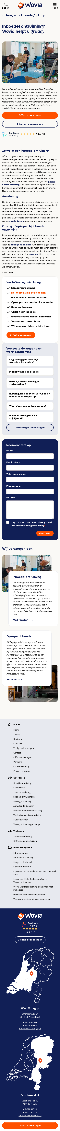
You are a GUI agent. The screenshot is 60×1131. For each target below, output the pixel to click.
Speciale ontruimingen (24, 796)
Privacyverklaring (21, 771)
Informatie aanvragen (30, 124)
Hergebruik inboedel (23, 862)
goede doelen (16, 220)
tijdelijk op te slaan (21, 244)
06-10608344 (30, 1022)
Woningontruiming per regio (27, 824)
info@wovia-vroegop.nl (30, 1028)
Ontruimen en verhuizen (25, 840)
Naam (10, 450)
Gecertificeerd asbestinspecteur (29, 894)
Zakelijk (16, 734)
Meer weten (23, 620)
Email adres (13, 462)
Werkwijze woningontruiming (27, 815)
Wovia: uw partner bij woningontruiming (32, 898)
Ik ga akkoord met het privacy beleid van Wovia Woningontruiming (32, 524)
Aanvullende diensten (23, 805)
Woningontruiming (22, 801)
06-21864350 (30, 1109)
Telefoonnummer (17, 474)
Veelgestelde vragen (23, 748)
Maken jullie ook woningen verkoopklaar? (24, 383)
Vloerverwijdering (22, 792)
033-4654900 (30, 1025)
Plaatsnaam (14, 485)
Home (16, 729)
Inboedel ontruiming (23, 857)
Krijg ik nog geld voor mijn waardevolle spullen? (23, 361)
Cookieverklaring (21, 766)
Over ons (17, 743)
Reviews (17, 739)
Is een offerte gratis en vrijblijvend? (23, 417)
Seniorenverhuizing (22, 836)
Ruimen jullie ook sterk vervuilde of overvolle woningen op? (29, 395)
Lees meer (7, 272)
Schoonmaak (19, 787)
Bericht (11, 497)
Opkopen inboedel (22, 866)
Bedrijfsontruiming (22, 783)
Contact (17, 752)
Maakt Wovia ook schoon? (24, 371)
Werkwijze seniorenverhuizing (27, 810)
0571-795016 (30, 1112)
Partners (17, 761)
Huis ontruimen (20, 819)
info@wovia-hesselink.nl (30, 1115)
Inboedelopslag (21, 853)
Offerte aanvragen (30, 115)
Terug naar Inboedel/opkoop (23, 15)
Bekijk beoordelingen (30, 939)
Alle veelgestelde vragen (30, 427)
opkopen (33, 254)
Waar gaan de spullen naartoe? (27, 405)
